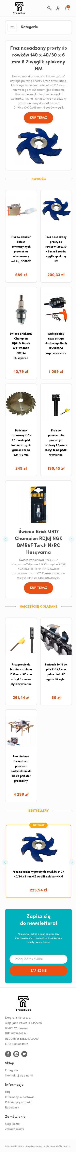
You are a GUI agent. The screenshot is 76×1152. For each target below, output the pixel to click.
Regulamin (12, 1107)
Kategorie (11, 1070)
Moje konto (12, 1123)
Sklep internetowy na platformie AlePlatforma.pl (48, 1146)
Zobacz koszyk (14, 1129)
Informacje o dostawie (19, 1097)
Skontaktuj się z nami (19, 1075)
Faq (7, 1091)
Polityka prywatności (18, 1102)
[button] (12, 27)
